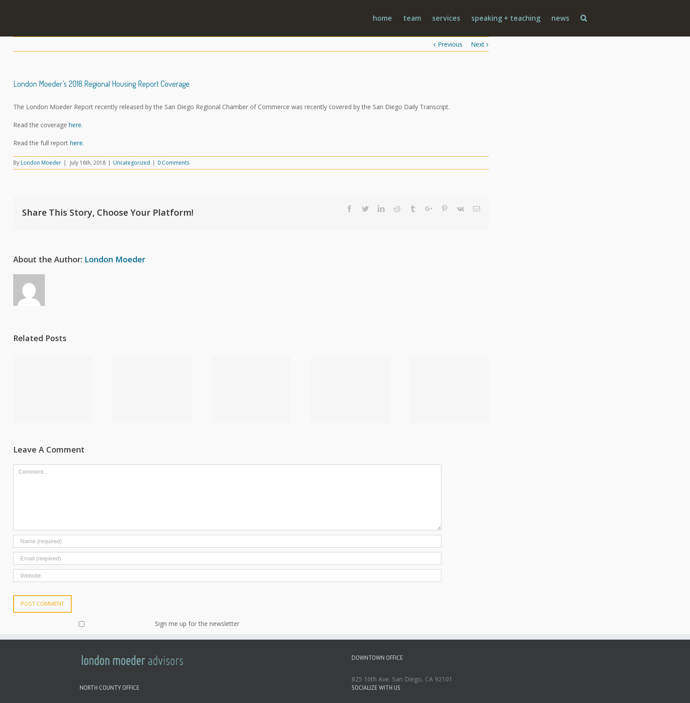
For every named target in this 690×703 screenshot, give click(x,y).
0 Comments (173, 162)
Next (477, 44)
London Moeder (41, 162)
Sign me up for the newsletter (127, 623)
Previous (450, 44)
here (75, 125)
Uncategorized (131, 162)
